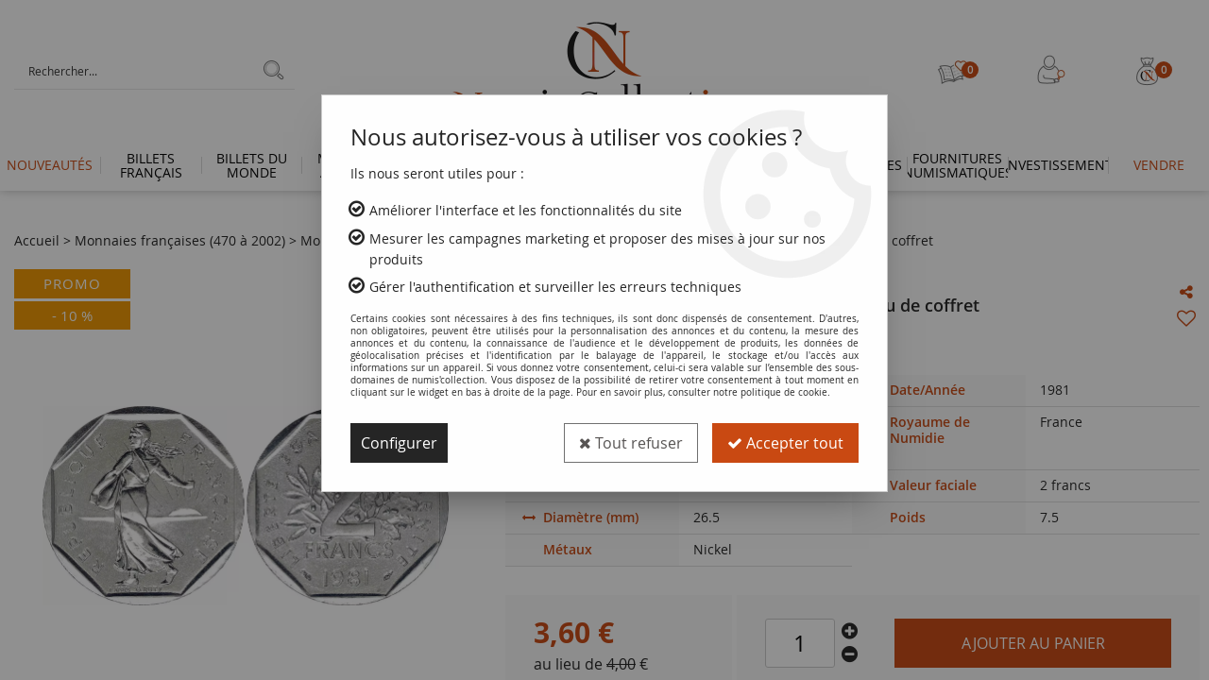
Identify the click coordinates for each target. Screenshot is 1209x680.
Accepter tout (785, 443)
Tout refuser (631, 443)
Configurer (399, 443)
